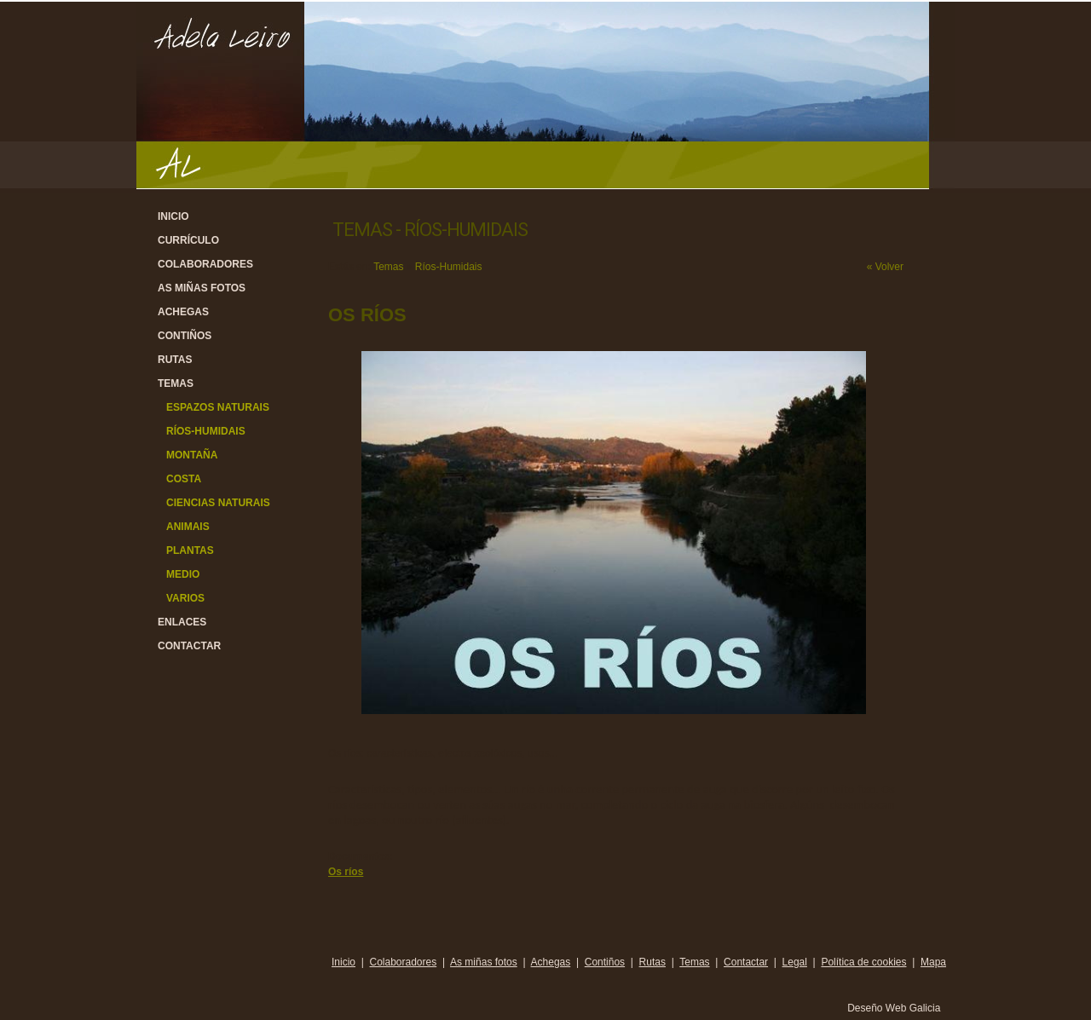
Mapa (933, 962)
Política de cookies (863, 962)
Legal (794, 962)
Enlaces (182, 622)
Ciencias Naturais (218, 503)
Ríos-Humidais (205, 431)
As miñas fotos (201, 288)
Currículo (188, 240)
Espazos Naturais (217, 407)
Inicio (173, 216)
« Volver (885, 267)
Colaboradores (205, 264)
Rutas (175, 360)
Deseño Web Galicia (895, 1008)
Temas (175, 383)
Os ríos (345, 872)
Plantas (190, 550)
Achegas (183, 312)
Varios (185, 598)
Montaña (191, 455)
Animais (188, 527)
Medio (182, 574)
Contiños (184, 336)
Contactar (189, 646)
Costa (183, 479)
